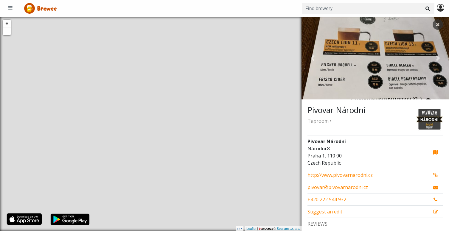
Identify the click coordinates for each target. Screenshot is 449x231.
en (238, 228)
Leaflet (251, 228)
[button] (313, 58)
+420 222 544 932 (326, 199)
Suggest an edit (324, 211)
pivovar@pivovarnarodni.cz (337, 187)
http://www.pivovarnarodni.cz (340, 175)
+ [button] (7, 23)
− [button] (7, 31)
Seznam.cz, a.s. (288, 228)
